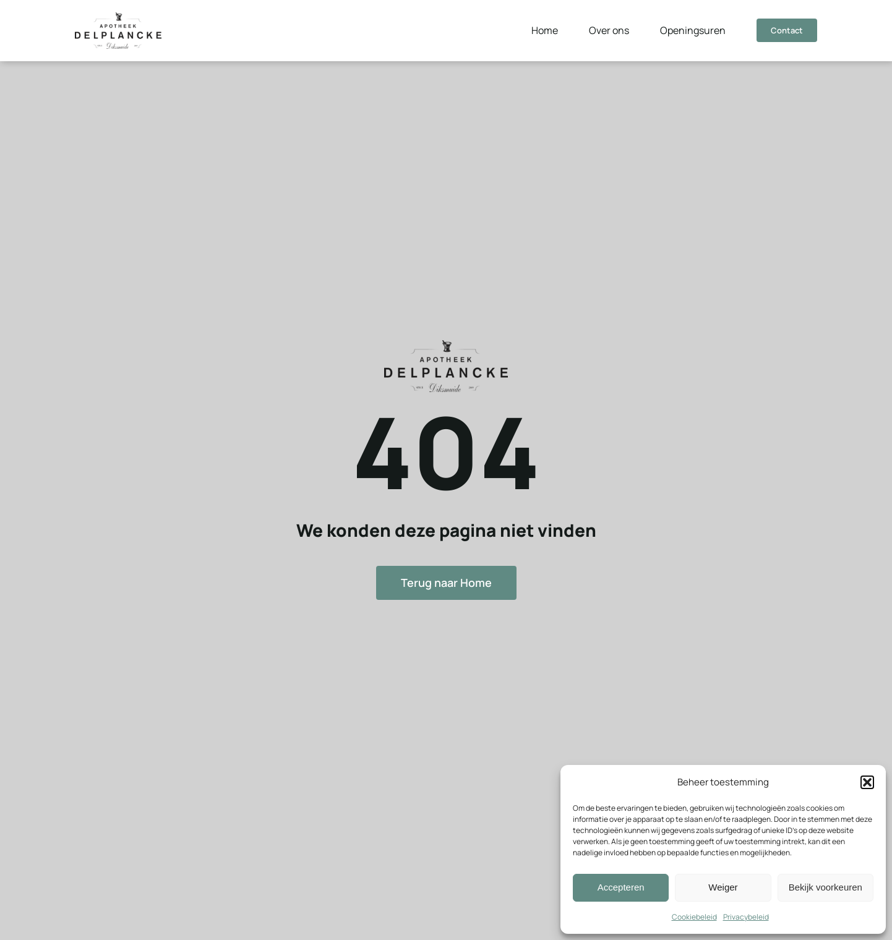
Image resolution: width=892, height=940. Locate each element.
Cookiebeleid (694, 917)
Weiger (722, 887)
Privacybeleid (746, 917)
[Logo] (118, 17)
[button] (867, 782)
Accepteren (621, 887)
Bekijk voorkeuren (825, 887)
